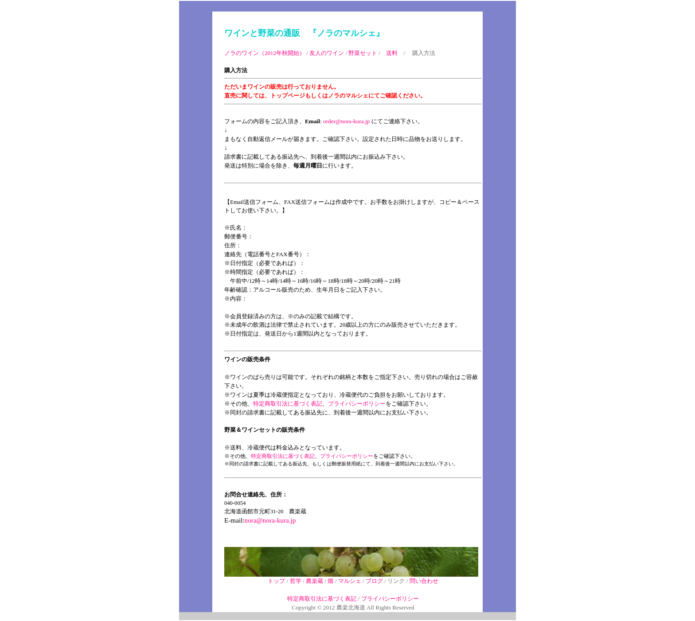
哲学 (295, 581)
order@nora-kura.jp (346, 121)
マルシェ (349, 581)
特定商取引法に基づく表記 (287, 403)
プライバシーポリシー (357, 403)
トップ (276, 581)
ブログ (374, 581)
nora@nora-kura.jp (270, 520)
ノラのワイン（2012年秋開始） (264, 53)
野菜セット (362, 53)
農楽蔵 (314, 581)
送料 (392, 53)
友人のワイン (326, 53)
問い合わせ (424, 581)
